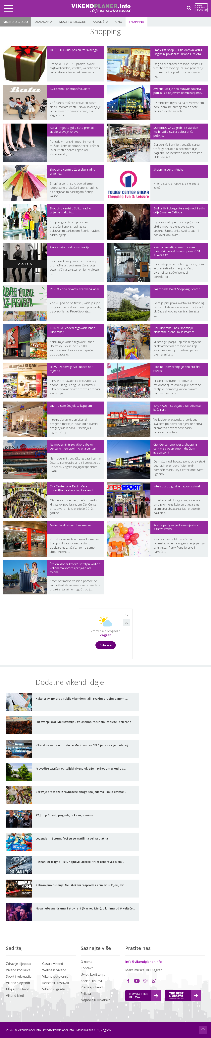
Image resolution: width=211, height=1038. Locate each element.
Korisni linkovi (91, 981)
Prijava (86, 993)
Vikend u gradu (15, 22)
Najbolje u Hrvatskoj (96, 1000)
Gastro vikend (52, 963)
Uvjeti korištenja (93, 974)
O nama (86, 961)
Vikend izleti (15, 995)
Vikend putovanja (55, 976)
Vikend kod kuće (18, 970)
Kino (118, 22)
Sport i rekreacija (18, 976)
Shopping (136, 22)
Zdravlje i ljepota (18, 963)
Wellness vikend (54, 970)
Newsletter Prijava (143, 995)
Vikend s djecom (18, 983)
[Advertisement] (43, 633)
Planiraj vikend (92, 987)
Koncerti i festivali (55, 983)
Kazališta (100, 22)
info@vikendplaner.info (143, 961)
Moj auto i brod (17, 989)
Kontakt (87, 968)
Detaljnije (105, 645)
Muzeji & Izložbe (72, 22)
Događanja (43, 22)
